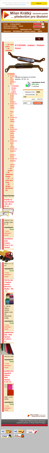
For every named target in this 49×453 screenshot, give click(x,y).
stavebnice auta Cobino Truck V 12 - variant (9, 243)
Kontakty (37, 29)
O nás (6, 24)
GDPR (40, 31)
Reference (7, 31)
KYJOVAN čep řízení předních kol (13, 80)
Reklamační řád (26, 29)
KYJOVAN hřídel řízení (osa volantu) (13, 98)
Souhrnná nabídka (10, 26)
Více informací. (22, 4)
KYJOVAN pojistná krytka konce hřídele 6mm (13, 134)
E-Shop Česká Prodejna (37, 423)
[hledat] (19, 39)
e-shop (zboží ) (15, 24)
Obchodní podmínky (11, 28)
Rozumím (39, 3)
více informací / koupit (7, 233)
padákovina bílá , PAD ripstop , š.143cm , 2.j (8, 337)
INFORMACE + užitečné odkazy (24, 31)
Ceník (21, 26)
